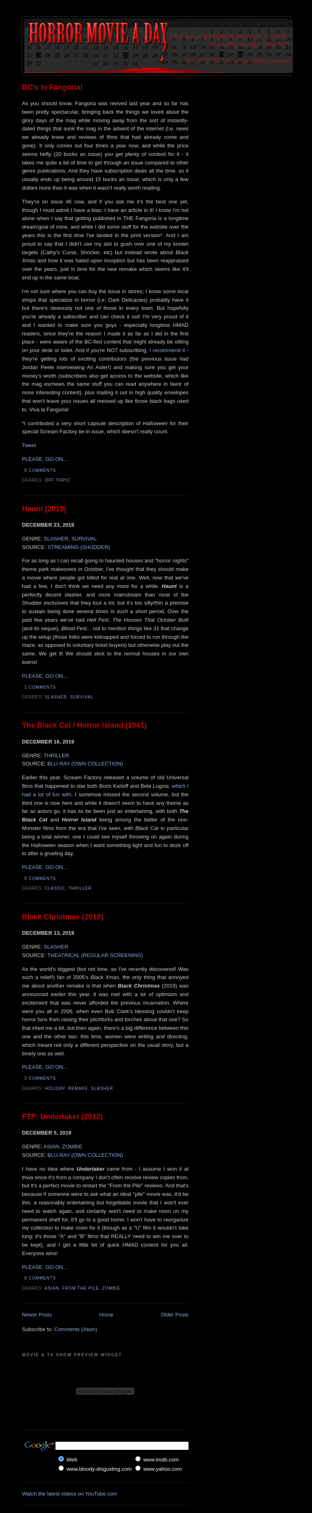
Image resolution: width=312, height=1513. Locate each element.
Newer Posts (37, 1315)
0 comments (40, 470)
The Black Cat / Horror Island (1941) (84, 725)
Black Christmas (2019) (62, 917)
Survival (81, 697)
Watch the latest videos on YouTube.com (69, 1494)
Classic (55, 888)
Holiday (55, 1088)
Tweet (29, 445)
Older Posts (174, 1315)
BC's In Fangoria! (52, 87)
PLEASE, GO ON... (44, 459)
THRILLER (56, 755)
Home (107, 1315)
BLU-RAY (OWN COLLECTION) (85, 764)
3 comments (40, 1078)
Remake (78, 1088)
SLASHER (55, 539)
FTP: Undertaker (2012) (62, 1117)
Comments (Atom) (75, 1329)
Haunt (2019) (44, 509)
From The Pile (80, 1288)
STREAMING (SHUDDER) (79, 547)
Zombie (111, 1288)
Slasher (56, 697)
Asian (52, 1288)
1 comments (40, 687)
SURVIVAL (84, 539)
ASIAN (51, 1146)
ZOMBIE (72, 1146)
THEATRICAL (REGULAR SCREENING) (95, 955)
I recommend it (167, 350)
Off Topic (58, 480)
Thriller (79, 888)
